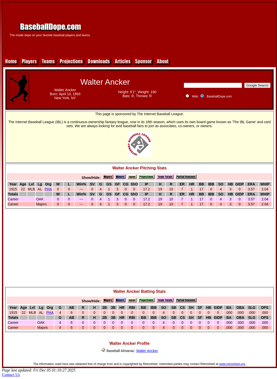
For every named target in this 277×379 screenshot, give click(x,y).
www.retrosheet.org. (232, 364)
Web (195, 96)
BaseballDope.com (219, 96)
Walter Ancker (147, 351)
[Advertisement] (186, 29)
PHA (48, 189)
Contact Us (11, 375)
